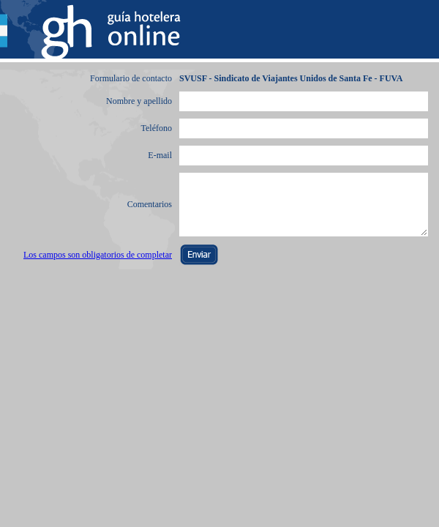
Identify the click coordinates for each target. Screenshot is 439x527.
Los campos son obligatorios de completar (97, 255)
